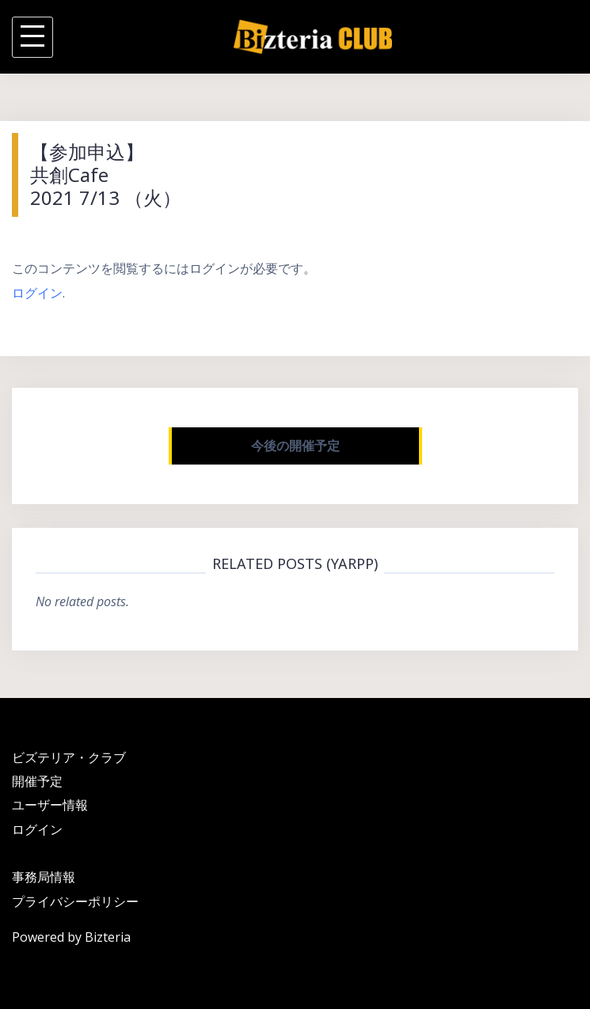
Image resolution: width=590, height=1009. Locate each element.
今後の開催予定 (295, 445)
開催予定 (37, 781)
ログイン (37, 293)
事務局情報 (43, 877)
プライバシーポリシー (75, 901)
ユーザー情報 (50, 805)
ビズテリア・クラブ (69, 757)
